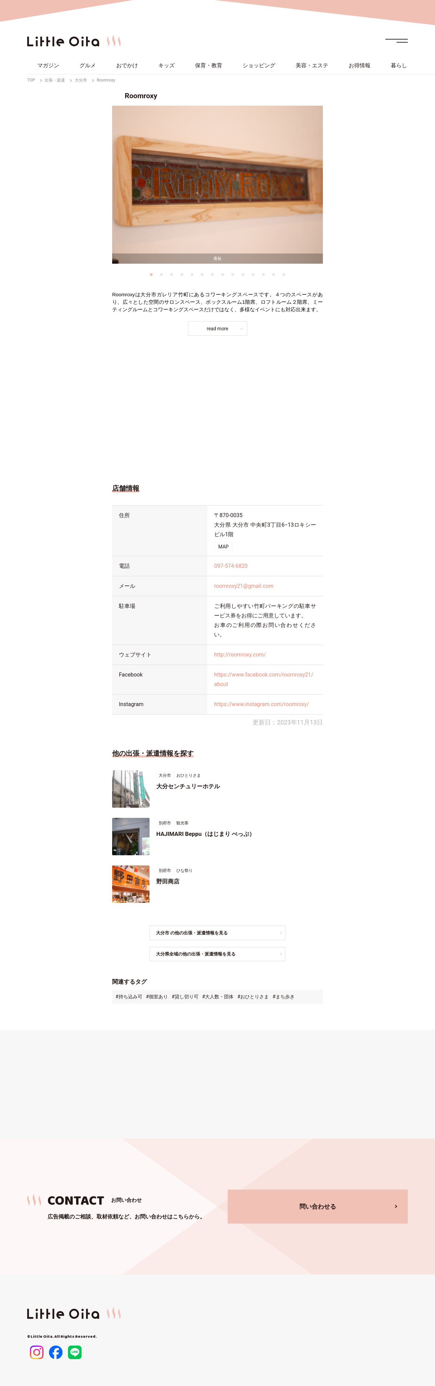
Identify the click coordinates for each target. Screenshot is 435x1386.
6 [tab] (202, 274)
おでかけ (127, 65)
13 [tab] (273, 274)
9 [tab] (232, 274)
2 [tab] (161, 274)
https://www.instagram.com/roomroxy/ (261, 704)
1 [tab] (151, 274)
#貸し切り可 (185, 997)
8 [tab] (222, 274)
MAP (223, 546)
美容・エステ (312, 65)
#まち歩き (284, 997)
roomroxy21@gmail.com (244, 586)
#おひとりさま (253, 997)
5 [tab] (192, 274)
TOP (31, 80)
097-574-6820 (231, 566)
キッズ (166, 65)
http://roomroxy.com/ (240, 654)
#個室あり (157, 997)
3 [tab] (171, 274)
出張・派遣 (55, 80)
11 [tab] (253, 274)
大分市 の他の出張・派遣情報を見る (198, 933)
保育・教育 (208, 65)
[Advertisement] (217, 407)
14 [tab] (283, 274)
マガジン (48, 65)
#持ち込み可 (129, 997)
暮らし (399, 65)
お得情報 (359, 65)
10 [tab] (243, 274)
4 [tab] (181, 274)
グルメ (88, 65)
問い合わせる (317, 1206)
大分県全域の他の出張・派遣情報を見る (203, 954)
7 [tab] (212, 274)
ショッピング (259, 65)
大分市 (81, 80)
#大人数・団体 (218, 997)
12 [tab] (263, 274)
